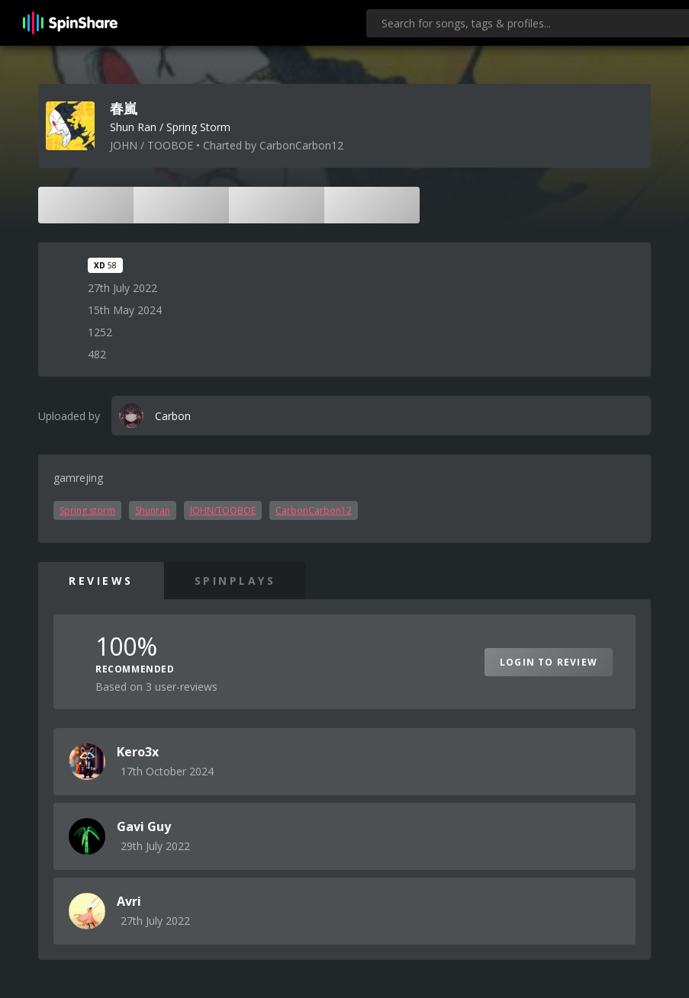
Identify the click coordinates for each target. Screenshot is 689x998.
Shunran (152, 510)
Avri (129, 901)
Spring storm (87, 510)
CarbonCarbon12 (313, 510)
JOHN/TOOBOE (223, 510)
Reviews (101, 580)
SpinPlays (235, 580)
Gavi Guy (144, 826)
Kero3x (138, 751)
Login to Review (548, 662)
